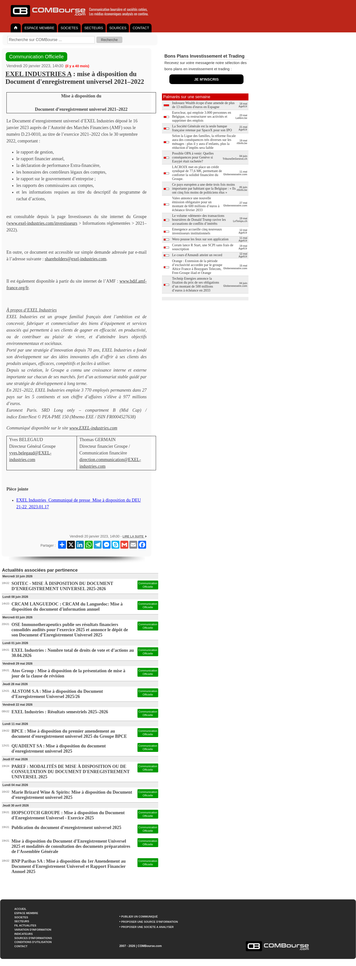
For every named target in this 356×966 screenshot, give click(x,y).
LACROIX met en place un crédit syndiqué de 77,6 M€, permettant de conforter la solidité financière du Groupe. (197, 173)
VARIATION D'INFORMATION (32, 929)
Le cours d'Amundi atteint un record (197, 255)
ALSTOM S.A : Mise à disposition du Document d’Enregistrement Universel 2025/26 (57, 694)
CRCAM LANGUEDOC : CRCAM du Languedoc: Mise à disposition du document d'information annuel (67, 607)
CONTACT (141, 28)
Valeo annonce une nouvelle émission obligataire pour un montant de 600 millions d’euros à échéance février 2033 (196, 204)
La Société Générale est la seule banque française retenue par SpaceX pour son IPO (202, 128)
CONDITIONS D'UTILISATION (33, 942)
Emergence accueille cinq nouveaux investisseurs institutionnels (197, 231)
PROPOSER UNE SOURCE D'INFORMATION (149, 921)
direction (87, 459)
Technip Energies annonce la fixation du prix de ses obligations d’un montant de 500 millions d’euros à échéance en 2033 (195, 284)
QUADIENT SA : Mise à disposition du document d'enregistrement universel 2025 (59, 748)
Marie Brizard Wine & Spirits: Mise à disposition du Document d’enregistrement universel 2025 (72, 795)
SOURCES (117, 28)
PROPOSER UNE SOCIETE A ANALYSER (147, 926)
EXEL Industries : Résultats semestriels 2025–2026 (60, 711)
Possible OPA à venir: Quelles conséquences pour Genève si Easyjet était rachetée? (193, 157)
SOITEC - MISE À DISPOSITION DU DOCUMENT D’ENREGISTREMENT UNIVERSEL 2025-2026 (62, 586)
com (31, 459)
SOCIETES (69, 28)
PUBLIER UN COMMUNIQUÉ (139, 916)
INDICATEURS (23, 933)
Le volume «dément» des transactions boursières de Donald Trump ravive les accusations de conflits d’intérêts (199, 219)
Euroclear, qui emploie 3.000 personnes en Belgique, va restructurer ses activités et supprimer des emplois (201, 116)
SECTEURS (93, 28)
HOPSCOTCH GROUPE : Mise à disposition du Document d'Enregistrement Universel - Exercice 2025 (68, 815)
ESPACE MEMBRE (39, 28)
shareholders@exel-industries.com (75, 258)
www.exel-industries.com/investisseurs (42, 223)
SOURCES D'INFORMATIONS (33, 938)
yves (13, 452)
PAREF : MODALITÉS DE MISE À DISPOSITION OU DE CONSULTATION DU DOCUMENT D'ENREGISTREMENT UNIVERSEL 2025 (71, 771)
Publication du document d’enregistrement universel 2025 (66, 827)
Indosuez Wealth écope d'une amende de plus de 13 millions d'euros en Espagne (203, 105)
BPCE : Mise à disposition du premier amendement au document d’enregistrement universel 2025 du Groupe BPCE (69, 734)
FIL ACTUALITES (25, 925)
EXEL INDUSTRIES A (38, 74)
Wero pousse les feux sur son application (200, 239)
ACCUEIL (20, 908)
